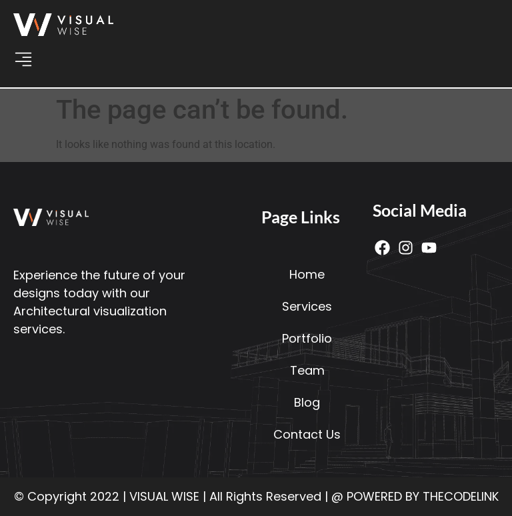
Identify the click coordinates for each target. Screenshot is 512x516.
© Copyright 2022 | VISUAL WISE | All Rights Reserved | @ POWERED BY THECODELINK (256, 496)
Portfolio (307, 338)
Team (307, 370)
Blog (307, 402)
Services (307, 306)
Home (307, 274)
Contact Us (307, 434)
